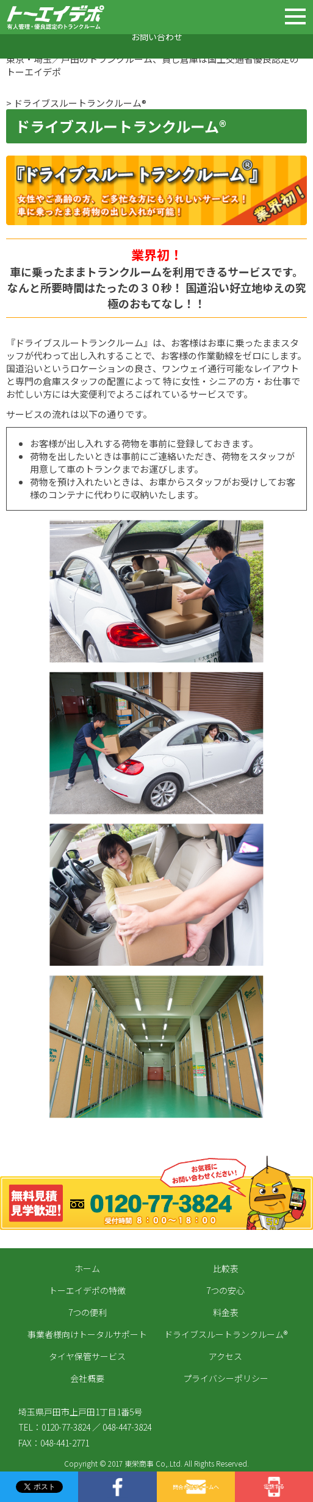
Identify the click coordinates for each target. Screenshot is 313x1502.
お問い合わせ (156, 37)
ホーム (87, 1268)
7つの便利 (87, 1312)
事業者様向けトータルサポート (87, 1334)
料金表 (226, 1312)
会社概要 (87, 1378)
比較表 (226, 1268)
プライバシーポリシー (225, 1378)
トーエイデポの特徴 (87, 1290)
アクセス (225, 1356)
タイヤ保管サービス (87, 1356)
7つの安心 (225, 1290)
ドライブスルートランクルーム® (225, 1334)
